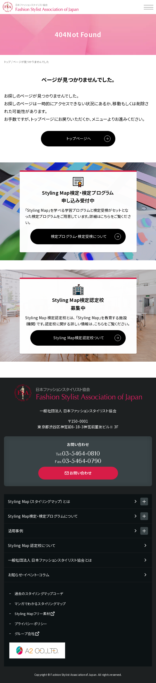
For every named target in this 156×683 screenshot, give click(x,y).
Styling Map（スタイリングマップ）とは (39, 501)
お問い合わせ (77, 473)
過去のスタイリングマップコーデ (39, 593)
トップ (7, 62)
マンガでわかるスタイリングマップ (40, 603)
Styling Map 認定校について (32, 545)
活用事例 (15, 530)
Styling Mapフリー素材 (35, 613)
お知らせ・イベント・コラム (28, 574)
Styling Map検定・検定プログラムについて (43, 516)
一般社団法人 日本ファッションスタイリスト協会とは (50, 560)
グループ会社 (27, 633)
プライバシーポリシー (31, 623)
